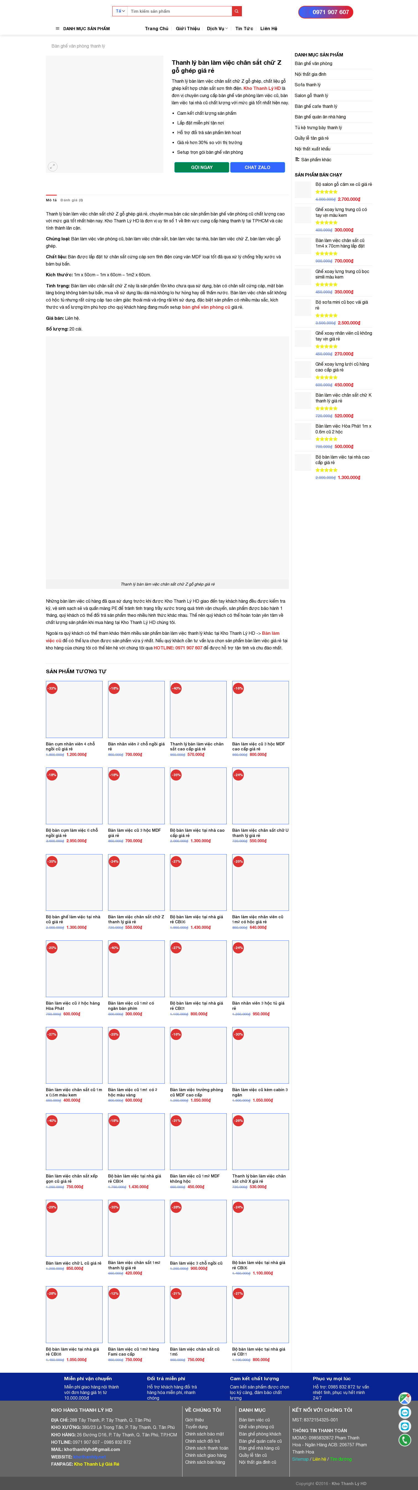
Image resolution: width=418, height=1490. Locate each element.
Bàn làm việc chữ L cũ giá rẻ (73, 1263)
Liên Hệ (268, 28)
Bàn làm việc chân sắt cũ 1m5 (195, 1352)
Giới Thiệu (188, 28)
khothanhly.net (89, 1456)
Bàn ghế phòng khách (260, 1433)
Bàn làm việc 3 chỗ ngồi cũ (196, 1263)
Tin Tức (244, 28)
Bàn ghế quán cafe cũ (260, 1441)
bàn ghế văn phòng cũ (206, 307)
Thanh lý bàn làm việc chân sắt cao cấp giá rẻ (197, 746)
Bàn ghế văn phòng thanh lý (78, 45)
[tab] (51, 200)
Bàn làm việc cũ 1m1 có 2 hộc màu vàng (132, 1092)
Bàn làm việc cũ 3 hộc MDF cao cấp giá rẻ (258, 746)
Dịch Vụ (217, 28)
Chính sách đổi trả (202, 1441)
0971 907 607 (331, 12)
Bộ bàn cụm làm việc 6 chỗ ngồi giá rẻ (72, 833)
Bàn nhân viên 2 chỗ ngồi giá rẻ (136, 746)
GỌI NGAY (202, 167)
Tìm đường (341, 1459)
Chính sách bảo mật (204, 1433)
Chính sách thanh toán (206, 1447)
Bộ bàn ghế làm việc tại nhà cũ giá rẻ (73, 919)
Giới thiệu (194, 1419)
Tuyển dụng (196, 1426)
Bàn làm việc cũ (254, 1419)
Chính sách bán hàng (205, 1462)
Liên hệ (319, 1459)
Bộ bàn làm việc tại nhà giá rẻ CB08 (72, 1352)
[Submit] (237, 11)
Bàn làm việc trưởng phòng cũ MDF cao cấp (196, 1092)
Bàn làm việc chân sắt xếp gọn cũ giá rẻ (72, 1179)
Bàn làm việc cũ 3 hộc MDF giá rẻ (134, 833)
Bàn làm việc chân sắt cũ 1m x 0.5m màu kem (74, 1092)
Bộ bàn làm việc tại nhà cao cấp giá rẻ (197, 833)
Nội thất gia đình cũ (257, 1462)
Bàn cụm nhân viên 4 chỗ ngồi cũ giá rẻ (70, 746)
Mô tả (51, 200)
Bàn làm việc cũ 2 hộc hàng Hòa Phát (73, 1006)
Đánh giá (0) (72, 200)
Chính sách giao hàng (205, 1455)
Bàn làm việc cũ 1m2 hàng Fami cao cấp (133, 1352)
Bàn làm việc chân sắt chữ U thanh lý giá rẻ (260, 833)
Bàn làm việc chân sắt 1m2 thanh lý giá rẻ (134, 1265)
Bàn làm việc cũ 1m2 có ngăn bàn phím (131, 1006)
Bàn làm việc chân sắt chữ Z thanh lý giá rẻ (136, 919)
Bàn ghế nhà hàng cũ (259, 1447)
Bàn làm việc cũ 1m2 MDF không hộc (195, 1179)
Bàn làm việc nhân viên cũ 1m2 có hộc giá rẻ (257, 919)
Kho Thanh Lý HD (262, 88)
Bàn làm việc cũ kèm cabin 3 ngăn (260, 1092)
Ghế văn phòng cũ (256, 1426)
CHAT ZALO (257, 167)
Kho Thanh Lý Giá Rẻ (96, 1463)
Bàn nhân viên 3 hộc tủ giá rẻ (258, 1006)
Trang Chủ (157, 28)
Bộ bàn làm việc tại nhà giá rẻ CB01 (196, 1006)
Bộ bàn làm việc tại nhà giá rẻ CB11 (258, 1352)
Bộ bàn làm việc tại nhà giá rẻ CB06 (196, 919)
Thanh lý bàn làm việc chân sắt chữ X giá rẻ (259, 1179)
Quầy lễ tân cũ (253, 1455)
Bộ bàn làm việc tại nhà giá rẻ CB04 (134, 1179)
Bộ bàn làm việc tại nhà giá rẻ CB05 (258, 1265)
